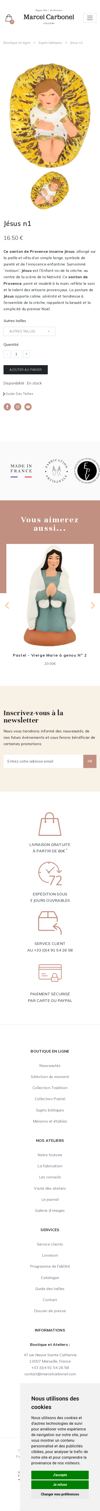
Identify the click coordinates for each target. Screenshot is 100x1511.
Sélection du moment (50, 1076)
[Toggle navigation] (89, 18)
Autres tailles (15, 320)
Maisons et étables (50, 1121)
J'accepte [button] (60, 1475)
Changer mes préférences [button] (60, 1494)
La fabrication (49, 1166)
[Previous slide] (7, 605)
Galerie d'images (50, 1210)
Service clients (50, 1244)
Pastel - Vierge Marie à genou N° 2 (50, 655)
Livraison (50, 1255)
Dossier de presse (50, 1310)
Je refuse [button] (60, 1484)
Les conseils (50, 1177)
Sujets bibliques (50, 43)
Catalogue (50, 1277)
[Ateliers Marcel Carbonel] (49, 16)
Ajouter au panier (25, 370)
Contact (50, 1299)
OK (90, 761)
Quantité (11, 344)
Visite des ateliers (50, 1188)
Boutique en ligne (17, 43)
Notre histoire (50, 1154)
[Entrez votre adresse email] (44, 761)
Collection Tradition (50, 1087)
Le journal (50, 1199)
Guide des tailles (19, 394)
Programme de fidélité (50, 1266)
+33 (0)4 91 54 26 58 (53, 950)
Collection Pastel (50, 1098)
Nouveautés (49, 1065)
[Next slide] (92, 605)
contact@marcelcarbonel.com (50, 1374)
